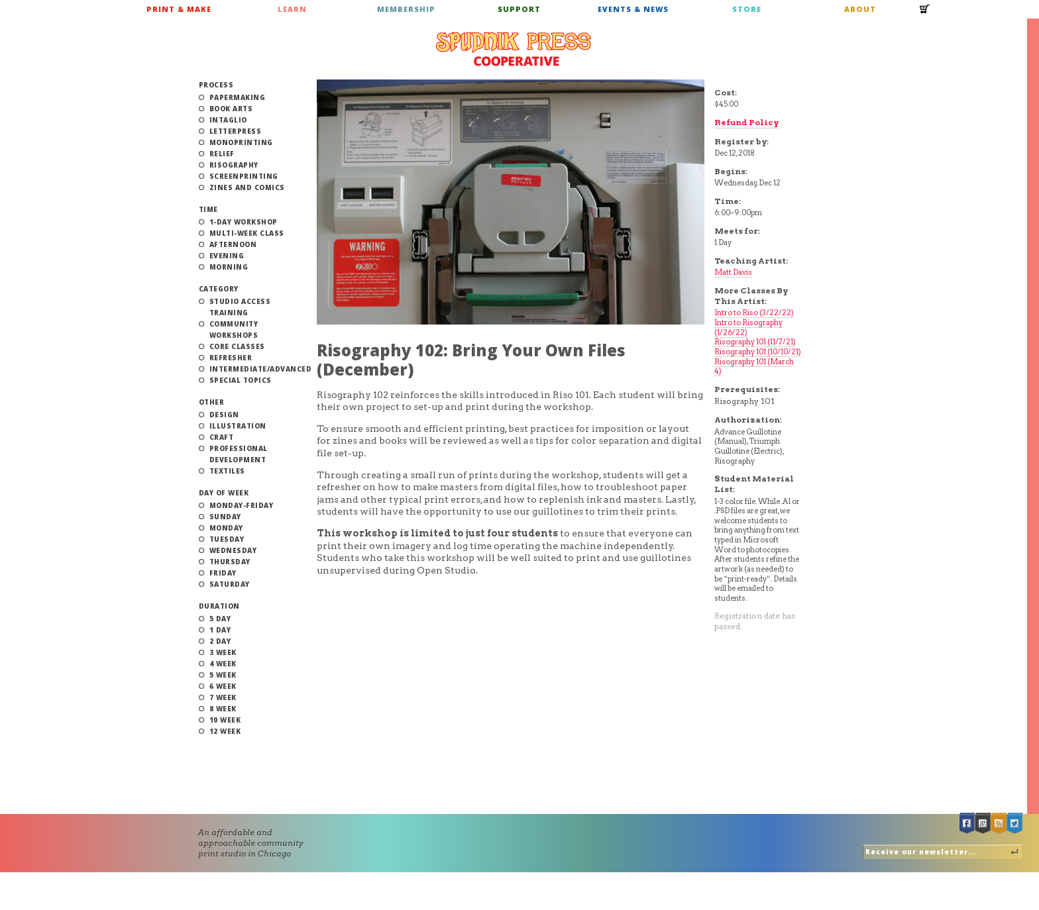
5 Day (220, 618)
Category (219, 288)
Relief (222, 153)
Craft (221, 437)
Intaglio (228, 120)
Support (519, 9)
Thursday (229, 561)
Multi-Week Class (246, 233)
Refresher (230, 357)
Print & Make (178, 9)
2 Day (220, 641)
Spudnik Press (513, 49)
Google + (983, 823)
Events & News (633, 9)
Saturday (229, 584)
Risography (233, 165)
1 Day (220, 629)
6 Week (223, 686)
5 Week (223, 675)
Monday (226, 527)
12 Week (225, 731)
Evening (227, 255)
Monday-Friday (241, 505)
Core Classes (237, 346)
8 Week (223, 708)
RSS (999, 823)
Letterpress (235, 131)
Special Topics (240, 380)
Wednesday (233, 550)
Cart (925, 13)
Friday (223, 573)
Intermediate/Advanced (260, 369)
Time (208, 209)
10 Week (225, 720)
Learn (292, 9)
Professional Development (238, 454)
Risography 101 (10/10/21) (757, 351)
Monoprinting (241, 142)
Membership (406, 9)
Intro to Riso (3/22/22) (754, 312)
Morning (228, 267)
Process (216, 84)
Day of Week (224, 492)
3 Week (223, 652)
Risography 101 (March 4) (754, 366)
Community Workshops (233, 329)
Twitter (1015, 823)
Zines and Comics (247, 187)
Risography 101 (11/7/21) (755, 341)
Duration (219, 606)
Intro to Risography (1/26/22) (748, 327)
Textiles (227, 471)
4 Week (223, 663)
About (860, 9)
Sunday (225, 516)
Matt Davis (733, 272)
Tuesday (227, 539)
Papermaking (237, 97)
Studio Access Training (240, 307)
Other (212, 402)
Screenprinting (243, 176)
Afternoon (233, 244)
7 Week (223, 697)
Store (746, 9)
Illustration (237, 425)
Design (224, 414)
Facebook (967, 823)
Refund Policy (746, 122)
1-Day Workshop (243, 222)
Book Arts (231, 108)
